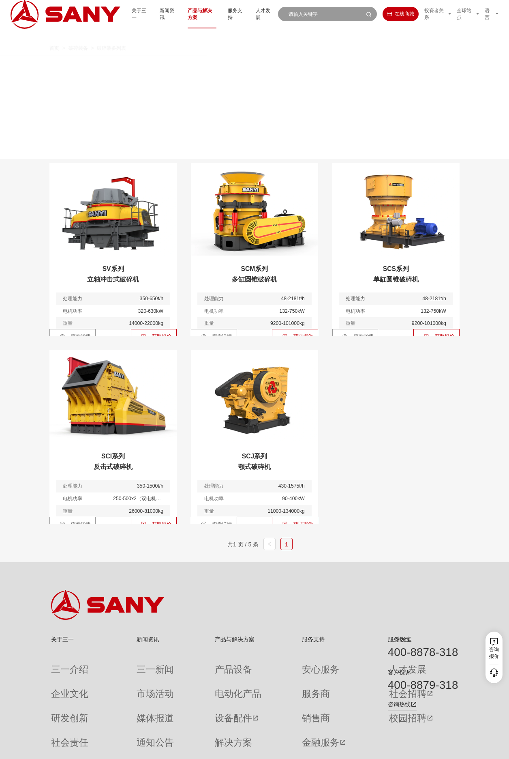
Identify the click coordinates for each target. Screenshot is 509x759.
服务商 (265, 676)
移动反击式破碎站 (158, 65)
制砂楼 (162, 79)
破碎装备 (78, 35)
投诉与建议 (270, 727)
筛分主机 (121, 79)
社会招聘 (332, 676)
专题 (119, 727)
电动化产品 (190, 676)
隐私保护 (402, 748)
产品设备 (187, 663)
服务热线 (399, 639)
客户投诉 (399, 672)
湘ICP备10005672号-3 (137, 748)
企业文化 (61, 676)
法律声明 (424, 748)
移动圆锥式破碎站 (285, 65)
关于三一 (114, 14)
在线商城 (390, 14)
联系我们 (379, 748)
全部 (116, 65)
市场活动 (124, 676)
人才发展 (251, 14)
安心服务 (268, 663)
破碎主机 (388, 65)
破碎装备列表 (111, 35)
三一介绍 (61, 663)
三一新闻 (124, 663)
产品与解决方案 (183, 14)
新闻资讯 (145, 14)
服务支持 (221, 14)
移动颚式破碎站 (222, 65)
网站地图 (357, 748)
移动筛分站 (342, 65)
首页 (54, 35)
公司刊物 (61, 727)
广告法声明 (448, 748)
